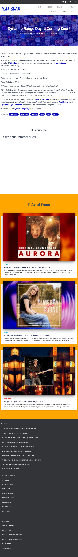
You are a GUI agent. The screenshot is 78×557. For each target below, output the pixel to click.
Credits (49, 7)
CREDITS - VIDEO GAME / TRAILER (12, 538)
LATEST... (4, 422)
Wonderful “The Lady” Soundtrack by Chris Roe (18, 454)
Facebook (65, 2)
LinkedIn (67, 2)
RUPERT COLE (6, 510)
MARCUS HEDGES (7, 492)
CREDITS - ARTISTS (8, 524)
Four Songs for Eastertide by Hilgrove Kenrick (18, 445)
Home (39, 7)
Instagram (63, 2)
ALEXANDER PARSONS (9, 474)
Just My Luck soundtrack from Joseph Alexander (19, 427)
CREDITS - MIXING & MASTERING (12, 533)
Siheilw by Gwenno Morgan (11, 467)
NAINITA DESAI (6, 501)
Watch (64, 12)
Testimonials (52, 12)
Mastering (34, 114)
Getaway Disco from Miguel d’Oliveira (15, 441)
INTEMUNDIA (6, 487)
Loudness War (24, 114)
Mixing (42, 114)
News (48, 114)
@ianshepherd (15, 63)
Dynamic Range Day (61, 63)
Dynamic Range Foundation (11, 105)
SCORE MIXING (6, 542)
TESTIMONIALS (6, 547)
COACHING (5, 520)
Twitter (36, 99)
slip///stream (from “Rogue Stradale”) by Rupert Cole (20, 436)
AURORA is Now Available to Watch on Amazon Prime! (27, 267)
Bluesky (74, 2)
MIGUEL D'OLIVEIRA (8, 496)
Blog (72, 11)
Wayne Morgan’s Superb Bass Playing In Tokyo (24, 400)
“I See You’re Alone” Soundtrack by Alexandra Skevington (21, 459)
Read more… (12, 274)
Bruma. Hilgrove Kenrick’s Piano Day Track (16, 450)
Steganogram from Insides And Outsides (16, 463)
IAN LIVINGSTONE (7, 483)
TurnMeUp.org (64, 102)
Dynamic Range (13, 114)
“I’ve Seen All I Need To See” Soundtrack (15, 432)
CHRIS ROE (5, 479)
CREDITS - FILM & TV (8, 529)
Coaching (60, 7)
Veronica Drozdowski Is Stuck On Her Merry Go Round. (27, 335)
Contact (71, 7)
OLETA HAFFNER (7, 505)
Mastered (7, 397)
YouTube (70, 2)
